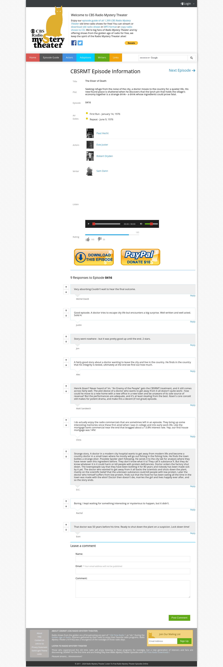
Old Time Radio (117, 635)
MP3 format (110, 26)
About (39, 633)
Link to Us (39, 644)
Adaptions (85, 57)
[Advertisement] (168, 28)
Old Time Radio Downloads (156, 652)
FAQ (39, 637)
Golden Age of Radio (61, 637)
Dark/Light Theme (39, 651)
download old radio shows (85, 26)
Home (32, 57)
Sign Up (184, 641)
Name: (79, 554)
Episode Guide (51, 57)
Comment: (81, 578)
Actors (69, 57)
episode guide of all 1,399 (101, 22)
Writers (102, 57)
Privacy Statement (39, 647)
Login (186, 3)
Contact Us (39, 640)
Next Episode (182, 70)
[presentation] (97, 606)
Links (116, 57)
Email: (99, 566)
